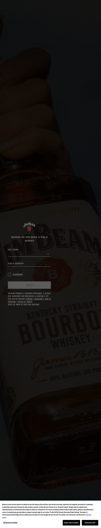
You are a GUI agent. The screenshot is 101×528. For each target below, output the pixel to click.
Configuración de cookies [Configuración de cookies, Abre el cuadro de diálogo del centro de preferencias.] (10, 522)
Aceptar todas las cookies (71, 523)
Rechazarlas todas (90, 523)
